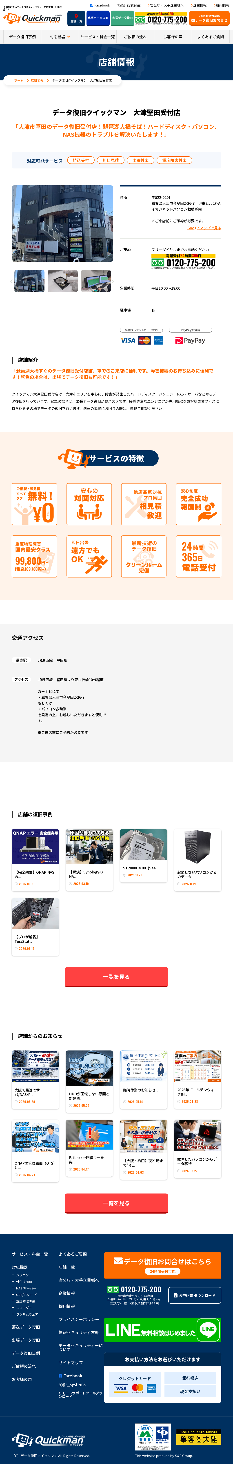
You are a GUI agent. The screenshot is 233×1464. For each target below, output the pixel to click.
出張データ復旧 (98, 18)
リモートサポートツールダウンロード (80, 1394)
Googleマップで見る (204, 227)
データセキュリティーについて (81, 1347)
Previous (11, 281)
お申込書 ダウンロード (194, 1295)
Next (113, 281)
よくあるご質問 (210, 36)
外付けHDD (24, 1281)
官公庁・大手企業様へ (167, 5)
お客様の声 (172, 36)
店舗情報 (37, 80)
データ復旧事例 (22, 36)
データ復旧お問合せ (209, 18)
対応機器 (58, 36)
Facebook (100, 5)
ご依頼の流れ (135, 36)
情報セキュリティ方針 (79, 1332)
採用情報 (223, 5)
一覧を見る (116, 976)
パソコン (22, 1275)
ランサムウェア (27, 1314)
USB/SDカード (26, 1294)
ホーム (19, 80)
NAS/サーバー (26, 1288)
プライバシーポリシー (79, 1319)
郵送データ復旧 (122, 18)
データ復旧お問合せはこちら (162, 1265)
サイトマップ (71, 1362)
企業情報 (200, 5)
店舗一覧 (76, 18)
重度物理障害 (25, 1301)
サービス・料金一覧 (97, 36)
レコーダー (24, 1307)
